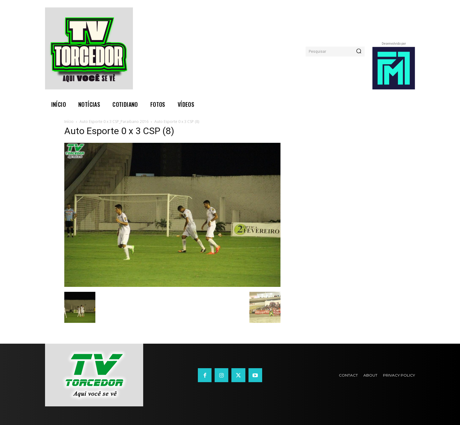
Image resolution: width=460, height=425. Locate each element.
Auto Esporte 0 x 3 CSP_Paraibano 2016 (114, 121)
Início (69, 121)
